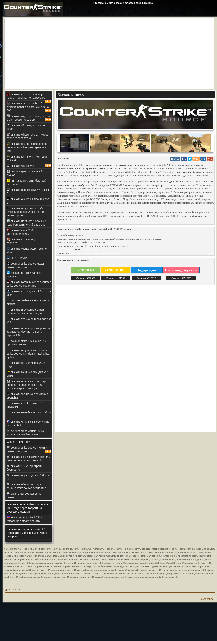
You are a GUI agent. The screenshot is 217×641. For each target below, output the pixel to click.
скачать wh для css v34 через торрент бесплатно (27, 136)
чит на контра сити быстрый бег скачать (27, 182)
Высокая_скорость (181, 270)
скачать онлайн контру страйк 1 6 (29, 414)
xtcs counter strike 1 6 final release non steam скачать (25, 519)
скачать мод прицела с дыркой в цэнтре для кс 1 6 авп (29, 117)
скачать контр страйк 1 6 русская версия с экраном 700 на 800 (29, 107)
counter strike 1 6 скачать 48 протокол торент (26, 342)
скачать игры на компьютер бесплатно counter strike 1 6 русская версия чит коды (26, 385)
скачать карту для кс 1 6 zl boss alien (29, 293)
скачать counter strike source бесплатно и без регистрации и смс (27, 147)
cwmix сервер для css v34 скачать (25, 173)
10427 (96, 249)
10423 (60, 249)
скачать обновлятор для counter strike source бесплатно (26, 486)
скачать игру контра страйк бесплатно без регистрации (26, 311)
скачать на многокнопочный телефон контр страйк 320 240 (26, 222)
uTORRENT (86, 270)
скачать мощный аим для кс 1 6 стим (29, 373)
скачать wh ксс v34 (29, 166)
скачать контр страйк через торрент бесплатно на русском (29, 96)
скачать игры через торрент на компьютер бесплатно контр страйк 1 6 (28, 331)
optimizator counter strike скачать (24, 495)
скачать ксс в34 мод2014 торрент (24, 241)
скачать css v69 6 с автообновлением (21, 232)
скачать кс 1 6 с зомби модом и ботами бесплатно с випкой (28, 458)
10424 (69, 249)
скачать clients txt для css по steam (27, 250)
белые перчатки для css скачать (24, 274)
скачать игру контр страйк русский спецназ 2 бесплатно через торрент (25, 212)
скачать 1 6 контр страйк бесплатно (24, 467)
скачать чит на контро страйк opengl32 (27, 395)
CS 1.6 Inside (17, 257)
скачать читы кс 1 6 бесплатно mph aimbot (28, 423)
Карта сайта (206, 599)
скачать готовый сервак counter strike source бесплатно (29, 283)
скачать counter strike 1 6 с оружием (25, 405)
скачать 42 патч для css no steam (26, 127)
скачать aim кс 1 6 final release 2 (28, 200)
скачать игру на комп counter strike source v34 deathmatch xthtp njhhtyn (28, 353)
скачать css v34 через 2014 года (26, 364)
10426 (87, 249)
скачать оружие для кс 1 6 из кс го (29, 476)
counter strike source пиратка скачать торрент (29, 449)
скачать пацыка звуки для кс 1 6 (28, 191)
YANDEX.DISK (115, 270)
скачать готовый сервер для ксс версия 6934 (96, 252)
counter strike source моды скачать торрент (25, 265)
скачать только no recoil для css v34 (29, 320)
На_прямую (146, 270)
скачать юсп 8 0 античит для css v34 (27, 158)
